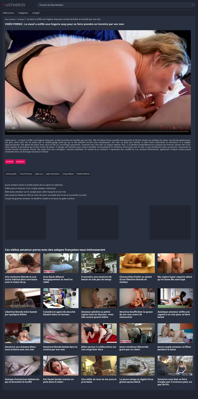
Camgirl (36, 13)
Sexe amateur (10, 19)
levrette (9, 161)
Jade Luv (39, 173)
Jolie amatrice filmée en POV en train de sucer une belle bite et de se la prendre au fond (45, 195)
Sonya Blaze (68, 173)
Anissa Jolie (11, 173)
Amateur (21, 19)
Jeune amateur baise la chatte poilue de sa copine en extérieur (34, 185)
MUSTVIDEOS (14, 5)
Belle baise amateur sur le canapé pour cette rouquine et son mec (35, 192)
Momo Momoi (83, 173)
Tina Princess (26, 173)
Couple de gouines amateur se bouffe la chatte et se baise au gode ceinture (40, 198)
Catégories (23, 13)
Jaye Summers (52, 173)
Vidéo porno (8, 13)
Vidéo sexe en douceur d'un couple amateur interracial (30, 188)
